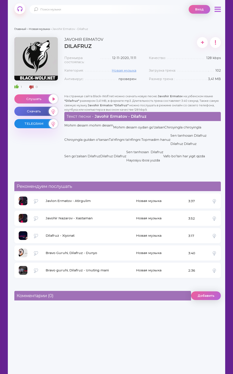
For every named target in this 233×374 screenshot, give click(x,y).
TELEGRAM (41, 123)
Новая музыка (124, 70)
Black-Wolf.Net (19, 8)
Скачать (42, 111)
